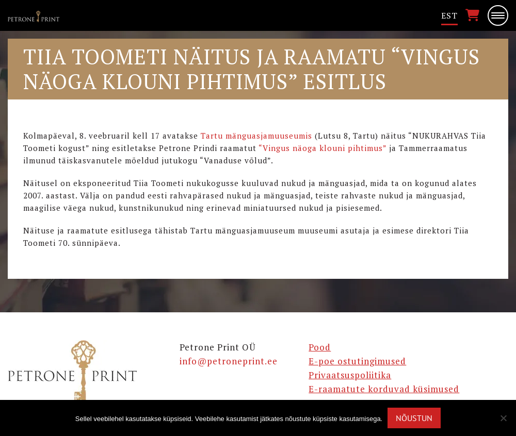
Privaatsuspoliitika (350, 375)
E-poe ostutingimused (357, 361)
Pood (320, 347)
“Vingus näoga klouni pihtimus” (322, 148)
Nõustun (414, 418)
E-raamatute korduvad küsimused (384, 389)
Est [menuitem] (449, 15)
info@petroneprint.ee (229, 361)
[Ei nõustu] (503, 418)
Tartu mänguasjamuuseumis (256, 135)
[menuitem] (449, 15)
